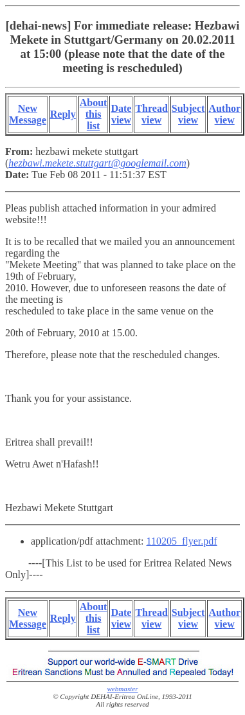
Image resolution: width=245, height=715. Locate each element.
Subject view (188, 114)
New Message (27, 114)
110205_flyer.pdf (182, 541)
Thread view (151, 114)
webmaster (122, 688)
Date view (121, 114)
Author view (224, 114)
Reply (63, 114)
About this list (93, 114)
